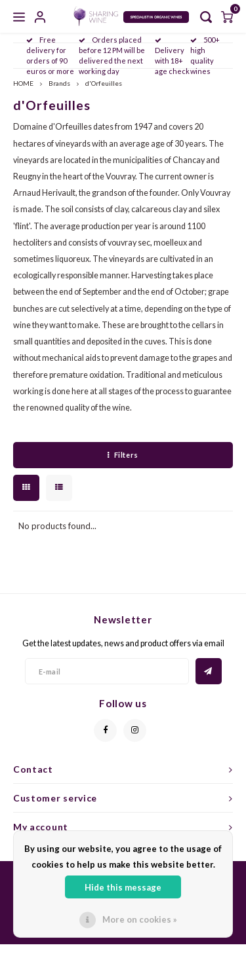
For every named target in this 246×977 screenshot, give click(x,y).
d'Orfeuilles (103, 83)
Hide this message (123, 887)
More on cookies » (139, 919)
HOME (23, 83)
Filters (123, 455)
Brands (59, 83)
